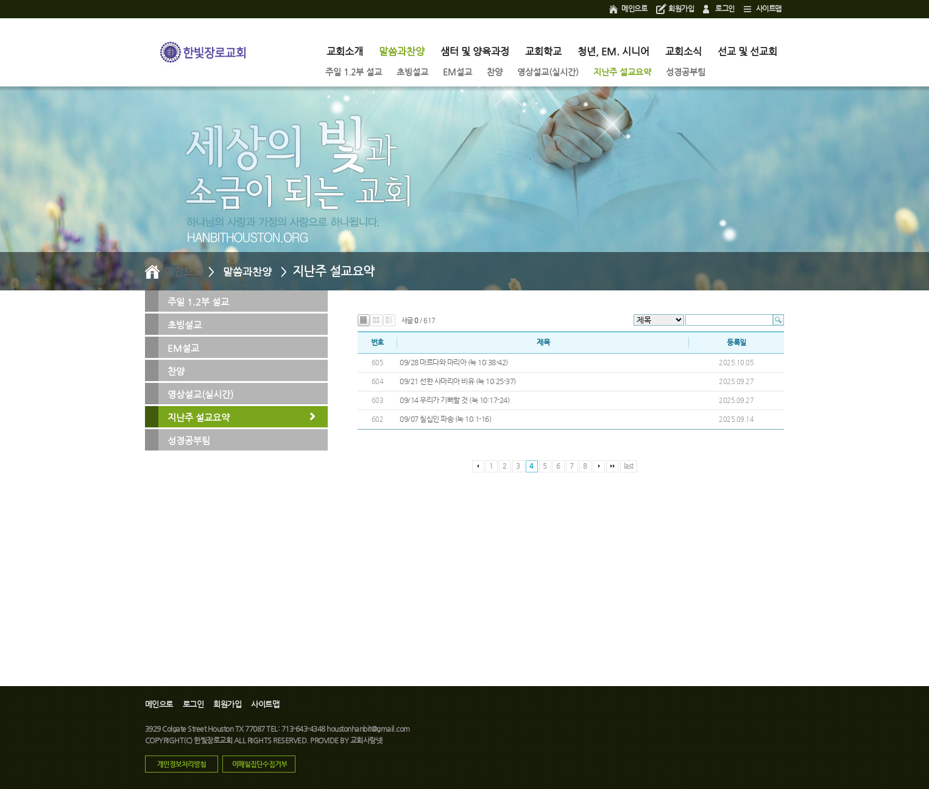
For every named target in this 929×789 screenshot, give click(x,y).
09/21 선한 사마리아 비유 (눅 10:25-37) (458, 381)
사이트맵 (769, 8)
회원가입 (681, 8)
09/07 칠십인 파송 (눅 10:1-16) (445, 419)
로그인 (725, 8)
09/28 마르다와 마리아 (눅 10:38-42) (454, 362)
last (629, 466)
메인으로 (634, 8)
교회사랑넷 (366, 740)
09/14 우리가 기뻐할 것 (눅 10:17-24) (454, 400)
